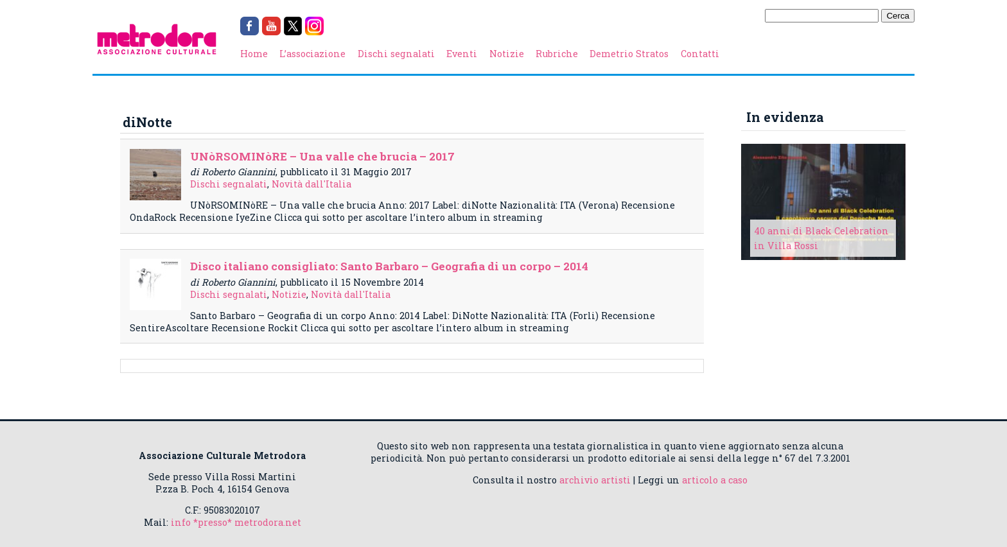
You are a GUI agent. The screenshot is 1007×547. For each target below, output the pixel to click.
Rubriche (557, 54)
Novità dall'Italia (311, 184)
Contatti (700, 54)
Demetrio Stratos (629, 54)
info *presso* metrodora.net (236, 522)
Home (254, 54)
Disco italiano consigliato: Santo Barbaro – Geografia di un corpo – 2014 (389, 266)
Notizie (506, 54)
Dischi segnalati (396, 54)
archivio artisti (595, 480)
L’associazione (312, 54)
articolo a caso (715, 480)
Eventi (461, 54)
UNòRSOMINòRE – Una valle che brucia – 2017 (322, 156)
